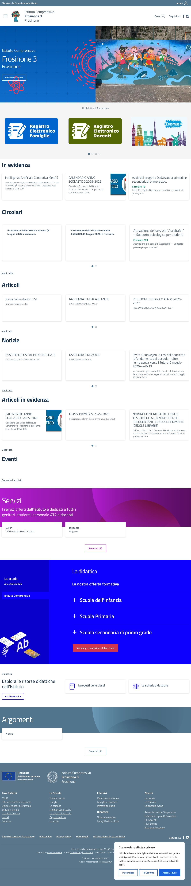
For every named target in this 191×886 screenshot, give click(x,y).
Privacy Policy (63, 836)
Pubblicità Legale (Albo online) (160, 816)
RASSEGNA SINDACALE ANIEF (89, 299)
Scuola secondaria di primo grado (116, 632)
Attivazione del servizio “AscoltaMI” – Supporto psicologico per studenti (158, 232)
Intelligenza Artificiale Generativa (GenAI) (31, 177)
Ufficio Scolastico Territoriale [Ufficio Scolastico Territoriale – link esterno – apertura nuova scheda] (16, 806)
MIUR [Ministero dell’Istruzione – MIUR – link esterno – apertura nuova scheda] (5, 798)
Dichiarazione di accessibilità (109, 836)
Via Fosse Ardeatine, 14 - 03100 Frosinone (100, 849)
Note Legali (82, 836)
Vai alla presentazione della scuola (95, 648)
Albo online (45, 836)
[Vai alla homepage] (16, 16)
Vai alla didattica (13, 696)
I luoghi (53, 802)
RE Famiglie (151, 824)
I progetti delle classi (108, 821)
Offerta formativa (106, 817)
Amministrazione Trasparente (160, 812)
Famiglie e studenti (107, 802)
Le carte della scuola (60, 813)
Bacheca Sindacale (155, 827)
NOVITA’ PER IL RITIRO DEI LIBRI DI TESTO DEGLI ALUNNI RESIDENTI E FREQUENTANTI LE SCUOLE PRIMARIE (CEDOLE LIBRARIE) (158, 420)
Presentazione (57, 798)
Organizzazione (58, 817)
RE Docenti (151, 820)
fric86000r (107, 861)
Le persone (55, 806)
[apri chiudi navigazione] (5, 16)
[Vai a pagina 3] (96, 154)
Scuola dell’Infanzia (101, 600)
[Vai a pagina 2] (92, 154)
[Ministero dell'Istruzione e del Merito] (19, 3)
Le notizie (150, 798)
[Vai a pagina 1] (89, 154)
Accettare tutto (170, 872)
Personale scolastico (108, 798)
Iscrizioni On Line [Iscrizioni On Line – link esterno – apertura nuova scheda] (11, 813)
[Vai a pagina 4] (99, 154)
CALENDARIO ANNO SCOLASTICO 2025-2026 (85, 179)
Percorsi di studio (106, 806)
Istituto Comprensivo (17, 595)
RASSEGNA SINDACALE (84, 354)
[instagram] (187, 16)
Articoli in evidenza (14, 77)
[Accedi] (182, 3)
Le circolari (150, 802)
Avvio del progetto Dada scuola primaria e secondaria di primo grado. (159, 179)
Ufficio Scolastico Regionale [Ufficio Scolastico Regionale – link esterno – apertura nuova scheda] (16, 802)
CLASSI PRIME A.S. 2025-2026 (89, 414)
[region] (149, 861)
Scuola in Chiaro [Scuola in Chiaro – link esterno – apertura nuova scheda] (10, 810)
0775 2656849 (54, 852)
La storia (54, 821)
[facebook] (183, 16)
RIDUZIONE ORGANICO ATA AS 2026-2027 (157, 301)
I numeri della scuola (60, 810)
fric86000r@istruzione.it (81, 852)
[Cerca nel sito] (159, 16)
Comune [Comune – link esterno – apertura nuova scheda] (6, 821)
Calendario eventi (154, 806)
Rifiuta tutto (148, 872)
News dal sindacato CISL (21, 299)
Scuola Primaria (97, 616)
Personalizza (128, 872)
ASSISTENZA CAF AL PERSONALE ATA (30, 354)
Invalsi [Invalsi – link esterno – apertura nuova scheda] (5, 817)
